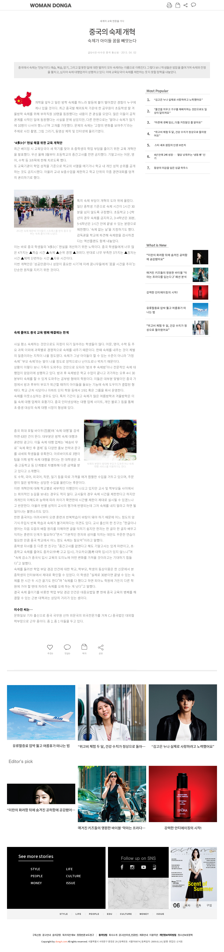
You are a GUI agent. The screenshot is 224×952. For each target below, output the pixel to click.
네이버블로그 (154, 867)
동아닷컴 (103, 935)
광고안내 (46, 935)
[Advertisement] (66, 300)
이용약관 (153, 935)
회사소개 (113, 935)
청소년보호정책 (185, 935)
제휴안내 (143, 935)
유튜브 (143, 867)
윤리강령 (56, 935)
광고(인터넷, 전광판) (128, 935)
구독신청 (36, 935)
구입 (209, 905)
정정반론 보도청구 (85, 935)
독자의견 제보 (68, 935)
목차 (187, 905)
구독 (198, 905)
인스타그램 (132, 867)
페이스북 (122, 867)
